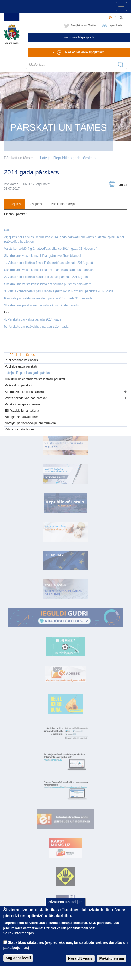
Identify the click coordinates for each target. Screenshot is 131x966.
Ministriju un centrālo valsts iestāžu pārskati (35, 379)
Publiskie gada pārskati (21, 366)
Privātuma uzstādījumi (65, 908)
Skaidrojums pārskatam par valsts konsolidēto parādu (41, 305)
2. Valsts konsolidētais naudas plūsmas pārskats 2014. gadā (46, 277)
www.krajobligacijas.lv (79, 37)
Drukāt (122, 185)
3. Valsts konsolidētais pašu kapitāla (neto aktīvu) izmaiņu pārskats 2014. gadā (59, 291)
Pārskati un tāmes (22, 355)
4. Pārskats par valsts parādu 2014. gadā (32, 319)
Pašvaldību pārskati (18, 385)
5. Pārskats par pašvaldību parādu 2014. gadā (36, 326)
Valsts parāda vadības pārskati (26, 398)
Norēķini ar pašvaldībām (21, 417)
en (121, 17)
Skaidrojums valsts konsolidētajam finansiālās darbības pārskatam (50, 270)
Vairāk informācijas (18, 939)
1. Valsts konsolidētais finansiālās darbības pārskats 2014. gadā (48, 263)
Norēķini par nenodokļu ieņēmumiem (30, 423)
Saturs (8, 230)
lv (110, 17)
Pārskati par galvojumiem (22, 404)
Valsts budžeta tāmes (19, 429)
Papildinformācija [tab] (63, 204)
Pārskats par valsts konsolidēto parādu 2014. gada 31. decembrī (49, 298)
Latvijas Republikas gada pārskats (67, 158)
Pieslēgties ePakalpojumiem (84, 52)
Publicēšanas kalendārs (21, 360)
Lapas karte (115, 25)
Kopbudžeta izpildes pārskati (25, 392)
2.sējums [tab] (35, 204)
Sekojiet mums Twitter (83, 25)
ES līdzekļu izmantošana (22, 410)
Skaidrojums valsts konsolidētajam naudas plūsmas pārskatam (47, 284)
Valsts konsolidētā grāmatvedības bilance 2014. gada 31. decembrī (50, 249)
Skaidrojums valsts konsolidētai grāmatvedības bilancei (42, 256)
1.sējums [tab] (14, 204)
